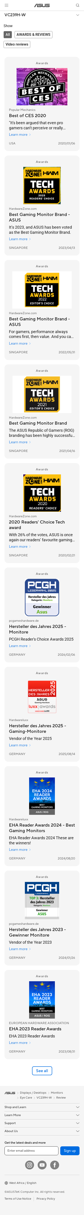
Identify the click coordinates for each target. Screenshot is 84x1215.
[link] (42, 5)
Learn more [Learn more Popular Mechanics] (20, 134)
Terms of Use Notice (17, 1199)
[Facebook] (54, 1165)
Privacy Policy (46, 1199)
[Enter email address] (31, 1150)
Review (61, 1097)
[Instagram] (29, 1165)
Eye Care (26, 1097)
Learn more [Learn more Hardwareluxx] (20, 745)
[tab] (8, 34)
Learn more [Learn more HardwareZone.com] (20, 239)
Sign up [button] (70, 1151)
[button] (6, 5)
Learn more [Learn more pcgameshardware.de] (20, 646)
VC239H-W (15, 15)
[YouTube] (42, 1165)
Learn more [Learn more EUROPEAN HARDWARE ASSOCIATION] (20, 1043)
